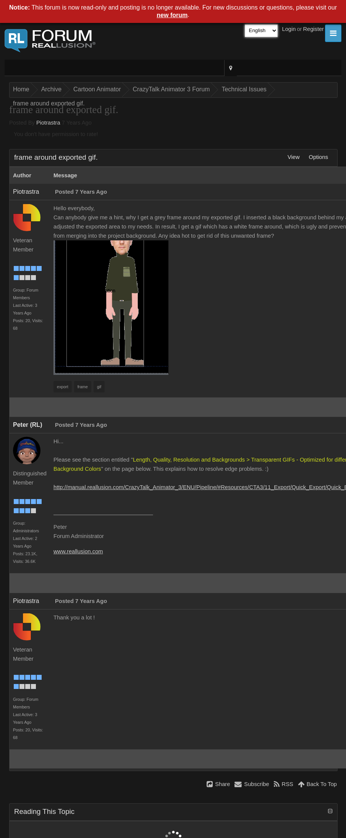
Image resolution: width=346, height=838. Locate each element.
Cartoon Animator (97, 89)
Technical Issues (244, 89)
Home (21, 89)
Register (313, 29)
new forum (172, 15)
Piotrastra (48, 123)
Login (289, 29)
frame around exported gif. (49, 103)
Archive (51, 89)
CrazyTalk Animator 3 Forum (171, 89)
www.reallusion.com (78, 551)
